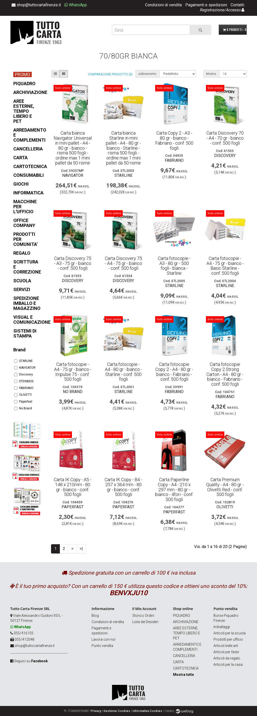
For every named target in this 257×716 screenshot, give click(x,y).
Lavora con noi (103, 639)
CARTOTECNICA (186, 668)
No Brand (23, 408)
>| (81, 548)
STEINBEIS (23, 381)
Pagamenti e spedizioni (206, 5)
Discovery (23, 374)
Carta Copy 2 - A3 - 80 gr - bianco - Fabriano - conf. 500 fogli (174, 140)
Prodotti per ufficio (228, 639)
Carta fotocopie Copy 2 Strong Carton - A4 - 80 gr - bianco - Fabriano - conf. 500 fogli (224, 374)
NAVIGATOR (24, 367)
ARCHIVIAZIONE (185, 622)
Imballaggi (221, 627)
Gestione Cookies (116, 711)
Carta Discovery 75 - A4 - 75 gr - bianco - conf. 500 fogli (123, 263)
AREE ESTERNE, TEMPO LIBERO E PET (186, 633)
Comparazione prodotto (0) (110, 74)
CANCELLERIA (184, 656)
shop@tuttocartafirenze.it (35, 646)
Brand (19, 349)
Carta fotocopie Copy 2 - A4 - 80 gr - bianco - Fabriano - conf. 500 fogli (174, 372)
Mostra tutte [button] (183, 675)
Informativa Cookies (147, 711)
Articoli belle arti (225, 646)
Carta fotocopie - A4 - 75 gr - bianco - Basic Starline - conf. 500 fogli (225, 266)
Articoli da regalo (226, 658)
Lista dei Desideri (145, 622)
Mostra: (211, 74)
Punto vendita (102, 646)
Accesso (233, 10)
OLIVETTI (23, 395)
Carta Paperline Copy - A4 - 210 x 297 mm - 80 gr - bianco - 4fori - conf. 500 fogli (174, 489)
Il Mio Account (144, 608)
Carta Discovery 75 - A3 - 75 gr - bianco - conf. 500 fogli (72, 263)
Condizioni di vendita (163, 5)
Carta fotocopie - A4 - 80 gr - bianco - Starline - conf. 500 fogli (123, 372)
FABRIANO (23, 388)
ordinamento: (147, 74)
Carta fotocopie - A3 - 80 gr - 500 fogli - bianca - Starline (174, 266)
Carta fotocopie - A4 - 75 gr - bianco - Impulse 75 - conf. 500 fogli (72, 372)
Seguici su (31, 661)
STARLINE (23, 361)
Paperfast (23, 401)
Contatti (237, 5)
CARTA (178, 662)
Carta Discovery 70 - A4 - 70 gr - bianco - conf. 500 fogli (225, 138)
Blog (95, 616)
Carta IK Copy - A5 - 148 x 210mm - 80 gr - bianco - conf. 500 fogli (72, 487)
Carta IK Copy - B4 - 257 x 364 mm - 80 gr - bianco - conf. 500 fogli (123, 487)
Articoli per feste (226, 652)
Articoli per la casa (228, 665)
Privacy (96, 711)
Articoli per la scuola (229, 633)
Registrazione (212, 10)
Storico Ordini (143, 616)
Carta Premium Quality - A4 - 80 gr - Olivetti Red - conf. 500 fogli (225, 487)
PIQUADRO (181, 616)
